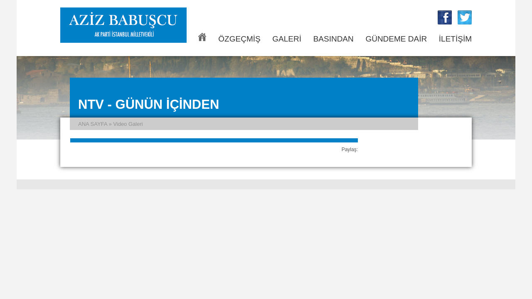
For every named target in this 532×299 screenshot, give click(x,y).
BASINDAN (333, 38)
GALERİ (286, 38)
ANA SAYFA (202, 37)
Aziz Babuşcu (123, 25)
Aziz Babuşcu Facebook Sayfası (445, 17)
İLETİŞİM (455, 38)
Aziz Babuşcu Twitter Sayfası (465, 17)
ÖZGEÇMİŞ (239, 38)
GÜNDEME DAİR (396, 38)
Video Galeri (128, 124)
